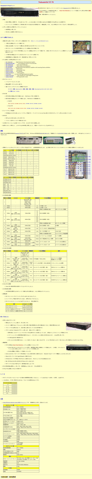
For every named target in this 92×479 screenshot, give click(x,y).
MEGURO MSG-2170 (44, 133)
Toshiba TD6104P (9, 76)
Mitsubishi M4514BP (10, 63)
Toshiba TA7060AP (10, 72)
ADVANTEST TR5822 (63, 133)
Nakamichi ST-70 (67, 8)
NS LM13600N (9, 67)
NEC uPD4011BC (9, 64)
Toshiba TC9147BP (10, 75)
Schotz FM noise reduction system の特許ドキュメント (15, 402)
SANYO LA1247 (9, 70)
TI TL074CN (8, 74)
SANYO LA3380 (9, 71)
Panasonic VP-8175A (19, 133)
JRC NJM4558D (9, 62)
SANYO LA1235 (9, 68)
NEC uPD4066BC (9, 66)
